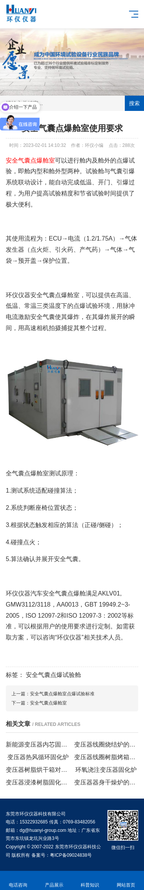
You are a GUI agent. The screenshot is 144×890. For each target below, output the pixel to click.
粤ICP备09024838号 (71, 855)
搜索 (134, 103)
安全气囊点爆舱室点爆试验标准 (62, 693)
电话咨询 (18, 881)
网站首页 (126, 881)
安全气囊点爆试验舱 (53, 675)
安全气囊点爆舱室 (48, 703)
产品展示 (54, 881)
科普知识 (90, 881)
